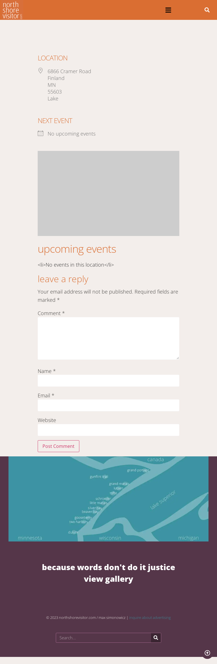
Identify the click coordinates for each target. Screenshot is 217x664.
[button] (168, 10)
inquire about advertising (150, 617)
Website (47, 420)
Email (46, 395)
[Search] (156, 637)
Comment (51, 313)
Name (47, 371)
